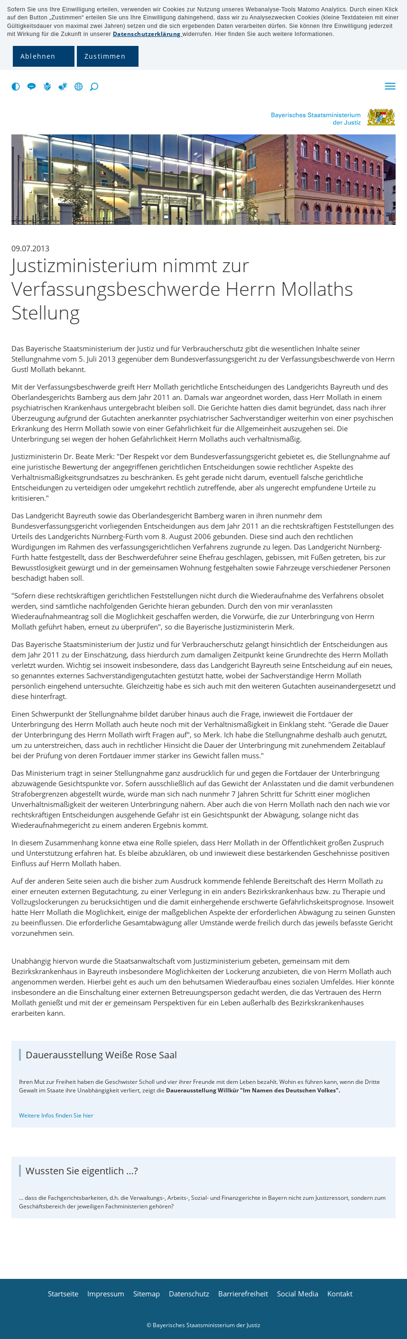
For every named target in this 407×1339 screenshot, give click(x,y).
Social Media (297, 1293)
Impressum (105, 1293)
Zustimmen (105, 56)
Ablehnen (38, 56)
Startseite (63, 1293)
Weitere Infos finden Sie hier (56, 1115)
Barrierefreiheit (243, 1293)
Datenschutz (189, 1293)
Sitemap (146, 1293)
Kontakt (339, 1293)
